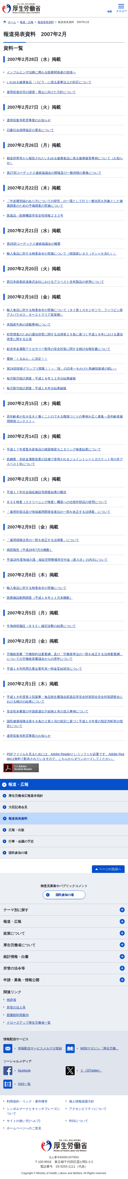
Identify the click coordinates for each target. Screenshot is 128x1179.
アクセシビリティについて (88, 1109)
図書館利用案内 (18, 1015)
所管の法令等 (64, 968)
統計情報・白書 (64, 956)
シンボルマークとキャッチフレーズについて (33, 1111)
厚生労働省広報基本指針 (26, 795)
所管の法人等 (16, 1007)
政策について (64, 933)
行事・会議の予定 (21, 841)
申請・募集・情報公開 (64, 979)
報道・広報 (64, 921)
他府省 (11, 1000)
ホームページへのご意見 (24, 1128)
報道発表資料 (18, 818)
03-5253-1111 (65, 1166)
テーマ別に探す (64, 909)
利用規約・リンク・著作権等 (27, 1101)
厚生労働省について (64, 944)
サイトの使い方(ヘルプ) (23, 1121)
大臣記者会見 (18, 807)
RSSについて (78, 1121)
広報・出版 (16, 830)
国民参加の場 (18, 853)
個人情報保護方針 (81, 1101)
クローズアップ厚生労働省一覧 (29, 1022)
